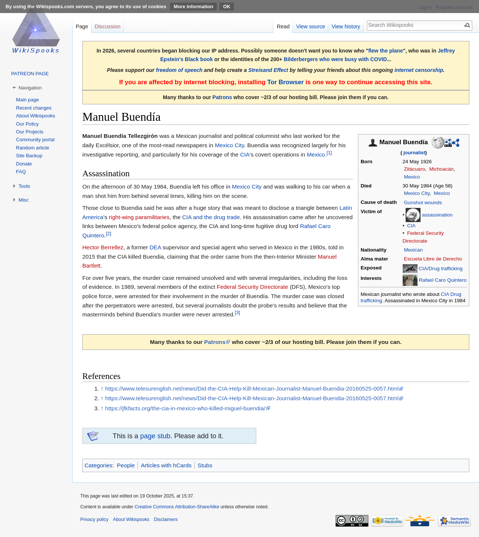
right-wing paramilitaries (139, 217)
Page (82, 26)
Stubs (205, 465)
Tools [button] (24, 186)
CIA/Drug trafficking (440, 268)
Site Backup (29, 155)
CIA (411, 225)
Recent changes (33, 108)
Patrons (222, 97)
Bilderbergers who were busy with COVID (335, 59)
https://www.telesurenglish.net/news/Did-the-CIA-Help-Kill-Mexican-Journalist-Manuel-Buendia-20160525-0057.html (252, 388)
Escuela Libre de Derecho (433, 259)
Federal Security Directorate (252, 287)
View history (346, 26)
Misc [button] (24, 200)
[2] (108, 233)
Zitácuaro (414, 169)
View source (310, 26)
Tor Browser (285, 82)
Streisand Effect (268, 70)
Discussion (107, 26)
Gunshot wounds (423, 202)
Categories (98, 465)
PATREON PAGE (30, 73)
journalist (414, 152)
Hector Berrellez (102, 247)
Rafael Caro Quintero (442, 280)
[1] (329, 152)
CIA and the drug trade (211, 217)
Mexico (412, 177)
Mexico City (416, 193)
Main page (27, 99)
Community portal (35, 139)
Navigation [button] (30, 88)
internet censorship (418, 70)
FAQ (21, 171)
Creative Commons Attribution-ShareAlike (176, 506)
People (126, 465)
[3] (237, 312)
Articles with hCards (166, 465)
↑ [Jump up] (102, 388)
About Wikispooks (35, 116)
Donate (24, 164)
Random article (32, 148)
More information (193, 6)
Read (283, 26)
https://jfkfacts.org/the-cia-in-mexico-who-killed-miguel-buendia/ (185, 408)
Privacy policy (94, 519)
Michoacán (441, 169)
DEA (155, 247)
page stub (155, 436)
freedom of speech (179, 70)
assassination (437, 215)
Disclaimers (166, 519)
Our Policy (27, 124)
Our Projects (29, 132)
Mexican (413, 250)
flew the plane (385, 51)
